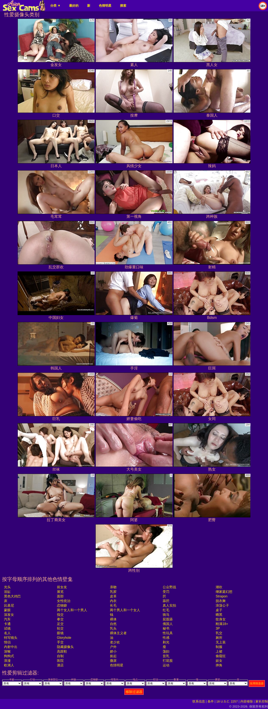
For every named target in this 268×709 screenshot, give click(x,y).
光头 (7, 587)
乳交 (219, 633)
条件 (210, 701)
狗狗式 (9, 656)
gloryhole (64, 637)
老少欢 (115, 642)
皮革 (113, 596)
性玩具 (168, 633)
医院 (60, 660)
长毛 (113, 605)
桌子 (219, 610)
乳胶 (113, 591)
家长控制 (261, 701)
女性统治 (63, 601)
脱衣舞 (221, 601)
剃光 (166, 642)
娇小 (113, 651)
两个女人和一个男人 (72, 610)
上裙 (219, 651)
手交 (60, 642)
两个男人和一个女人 (125, 610)
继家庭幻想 (224, 591)
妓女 (219, 660)
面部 (60, 596)
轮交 (60, 628)
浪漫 (7, 660)
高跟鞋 (62, 651)
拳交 (60, 619)
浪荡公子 (222, 605)
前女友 (62, 587)
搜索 (123, 5)
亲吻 (113, 587)
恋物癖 (62, 605)
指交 (60, 614)
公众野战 (169, 587)
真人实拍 (169, 605)
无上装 (221, 642)
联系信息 (198, 701)
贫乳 (166, 656)
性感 (166, 637)
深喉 (7, 651)
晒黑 (219, 614)
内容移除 (246, 701)
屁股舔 (168, 619)
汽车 (7, 619)
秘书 (166, 628)
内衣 (113, 601)
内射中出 (10, 647)
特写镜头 (10, 637)
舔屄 (166, 601)
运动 (166, 665)
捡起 (113, 656)
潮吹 (219, 587)
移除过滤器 (134, 692)
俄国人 (168, 624)
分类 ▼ (55, 5)
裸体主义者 (118, 633)
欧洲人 (9, 665)
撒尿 (113, 660)
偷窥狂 (221, 656)
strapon (221, 596)
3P (218, 628)
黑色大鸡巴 (12, 596)
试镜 (7, 628)
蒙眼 (7, 610)
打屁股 (168, 660)
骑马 (166, 614)
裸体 (113, 619)
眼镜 (60, 633)
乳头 (113, 628)
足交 (60, 624)
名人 (7, 633)
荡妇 (166, 651)
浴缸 (7, 591)
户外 (113, 647)
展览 (60, 591)
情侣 (7, 642)
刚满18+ (222, 624)
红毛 (166, 610)
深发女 (9, 614)
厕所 (219, 637)
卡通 (7, 624)
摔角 (219, 665)
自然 (113, 624)
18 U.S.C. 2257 (227, 701)
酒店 (60, 665)
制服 (219, 647)
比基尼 (9, 605)
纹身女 (221, 619)
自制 (60, 656)
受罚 (166, 591)
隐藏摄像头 (65, 647)
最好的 (74, 5)
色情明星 (105, 5)
